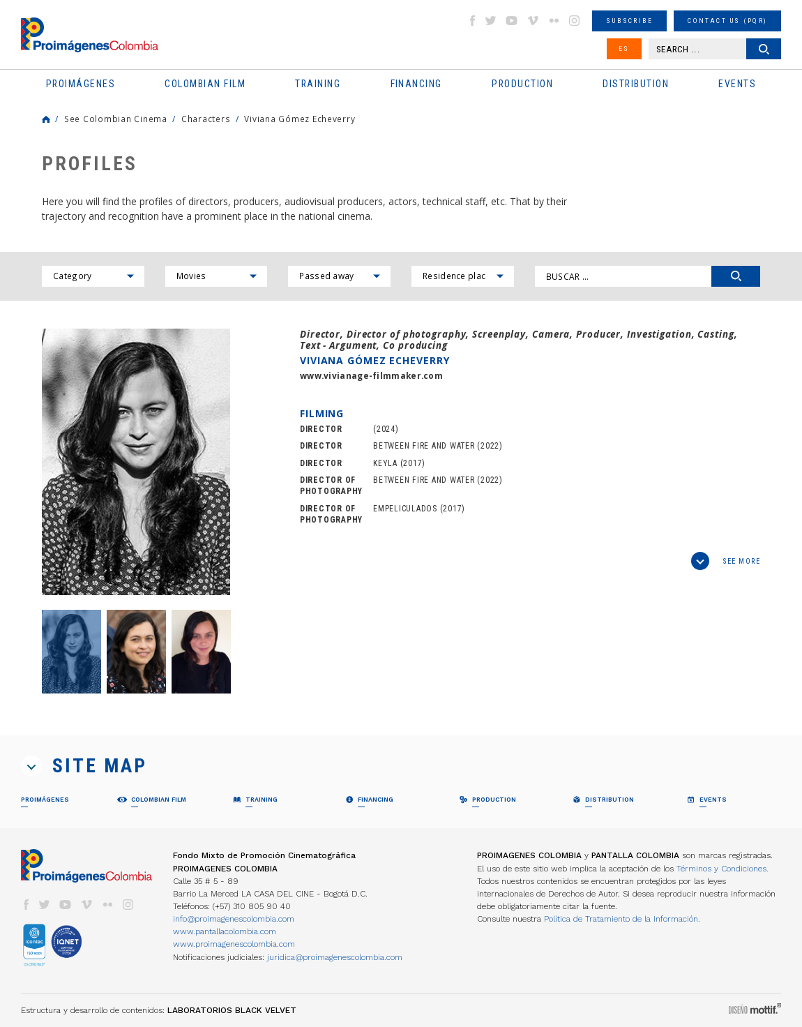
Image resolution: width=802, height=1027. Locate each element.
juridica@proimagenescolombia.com (334, 957)
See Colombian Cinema (115, 118)
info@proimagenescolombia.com (233, 919)
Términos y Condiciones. (722, 869)
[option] (136, 462)
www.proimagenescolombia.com (234, 944)
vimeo (533, 20)
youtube (512, 20)
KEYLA (385, 463)
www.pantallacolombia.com (224, 931)
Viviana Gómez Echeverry (299, 118)
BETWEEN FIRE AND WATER (423, 446)
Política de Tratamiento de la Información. (622, 919)
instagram (575, 20)
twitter (491, 20)
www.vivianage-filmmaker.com (371, 375)
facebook (472, 20)
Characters (205, 118)
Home (46, 119)
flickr (554, 20)
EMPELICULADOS (405, 509)
